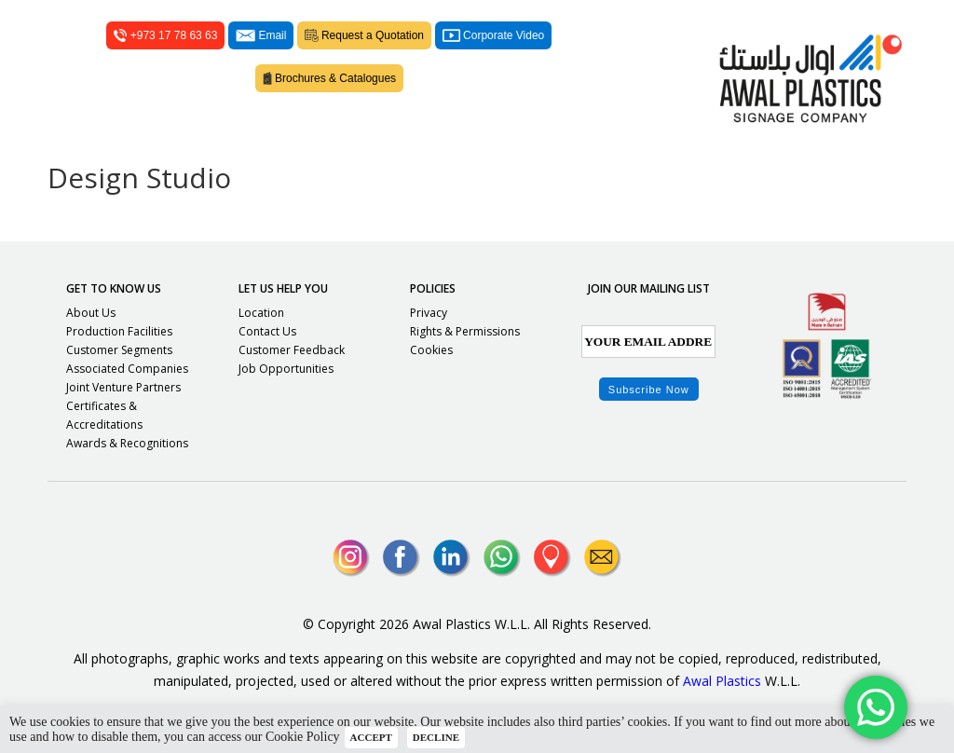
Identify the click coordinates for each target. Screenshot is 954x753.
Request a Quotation (364, 35)
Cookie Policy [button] (303, 737)
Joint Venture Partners (123, 387)
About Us (91, 313)
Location (261, 313)
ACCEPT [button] (371, 737)
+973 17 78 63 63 (165, 35)
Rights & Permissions (465, 331)
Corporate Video (493, 35)
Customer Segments (119, 350)
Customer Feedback (291, 350)
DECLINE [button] (436, 737)
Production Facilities (119, 331)
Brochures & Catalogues (330, 78)
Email (261, 35)
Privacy (428, 313)
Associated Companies (127, 368)
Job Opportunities (286, 368)
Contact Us (267, 331)
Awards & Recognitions (127, 443)
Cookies (431, 350)
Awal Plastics (722, 681)
